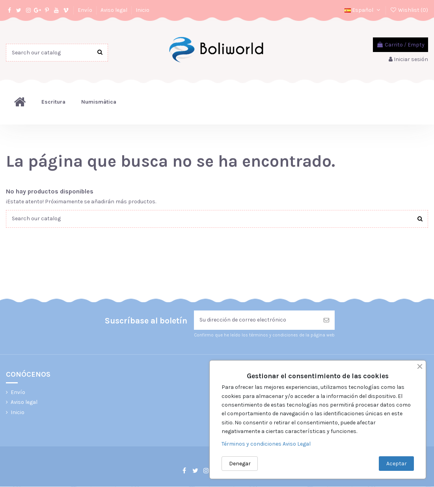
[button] (53, 102)
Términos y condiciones (252, 444)
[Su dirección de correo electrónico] (256, 320)
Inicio (142, 10)
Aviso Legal (297, 444)
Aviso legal (115, 10)
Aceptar (396, 463)
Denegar (240, 463)
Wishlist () (409, 10)
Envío (85, 10)
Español (363, 10)
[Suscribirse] (326, 320)
